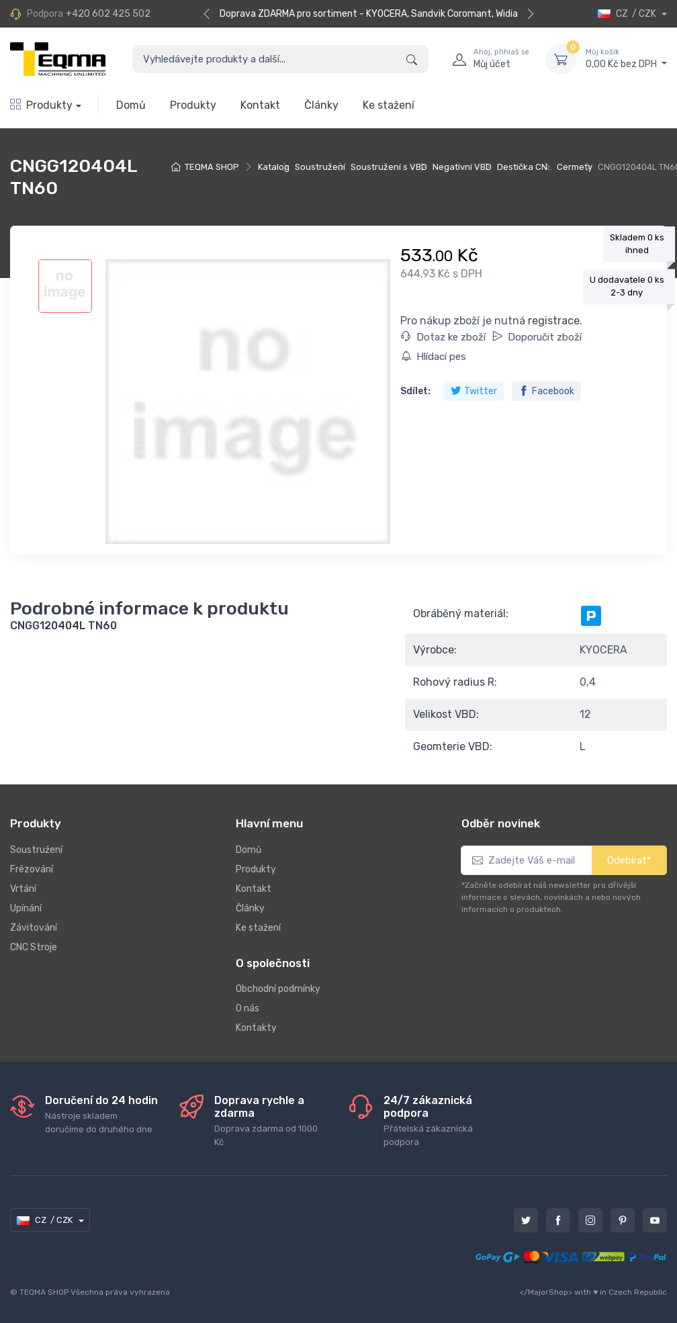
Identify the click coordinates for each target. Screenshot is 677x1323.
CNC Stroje (33, 947)
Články (321, 105)
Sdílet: (415, 391)
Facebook (546, 391)
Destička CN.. (524, 167)
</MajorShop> (546, 1292)
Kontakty (256, 1028)
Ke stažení (388, 105)
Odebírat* (629, 860)
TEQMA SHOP (212, 167)
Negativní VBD (462, 167)
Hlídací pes (433, 357)
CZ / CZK (627, 13)
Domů (131, 105)
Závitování (33, 927)
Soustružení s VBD (389, 167)
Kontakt (260, 105)
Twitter (474, 391)
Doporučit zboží (537, 337)
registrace (554, 320)
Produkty (41, 105)
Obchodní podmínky (278, 989)
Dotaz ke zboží (443, 337)
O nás (247, 1008)
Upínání (26, 908)
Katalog (273, 167)
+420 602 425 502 (108, 13)
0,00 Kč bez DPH (626, 58)
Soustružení (320, 167)
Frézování (31, 869)
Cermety (574, 167)
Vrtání (23, 889)
